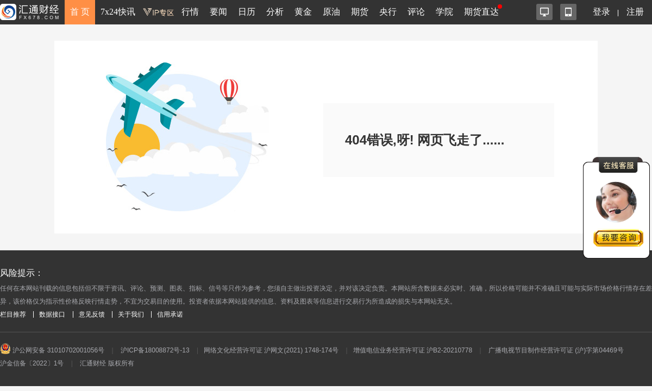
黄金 (303, 11)
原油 (331, 11)
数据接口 (52, 314)
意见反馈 (92, 314)
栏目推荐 (13, 314)
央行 (388, 11)
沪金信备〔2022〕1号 (32, 363)
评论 (416, 11)
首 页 (80, 11)
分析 (275, 11)
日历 (246, 11)
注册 (635, 11)
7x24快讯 (118, 11)
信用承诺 (170, 314)
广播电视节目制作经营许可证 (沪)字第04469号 (556, 350)
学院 (444, 11)
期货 (359, 11)
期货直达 (481, 11)
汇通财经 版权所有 (107, 363)
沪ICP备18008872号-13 (155, 350)
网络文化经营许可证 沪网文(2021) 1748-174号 (271, 350)
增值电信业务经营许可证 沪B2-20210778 (412, 350)
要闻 (218, 11)
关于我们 (131, 314)
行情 (190, 11)
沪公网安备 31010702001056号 (52, 350)
